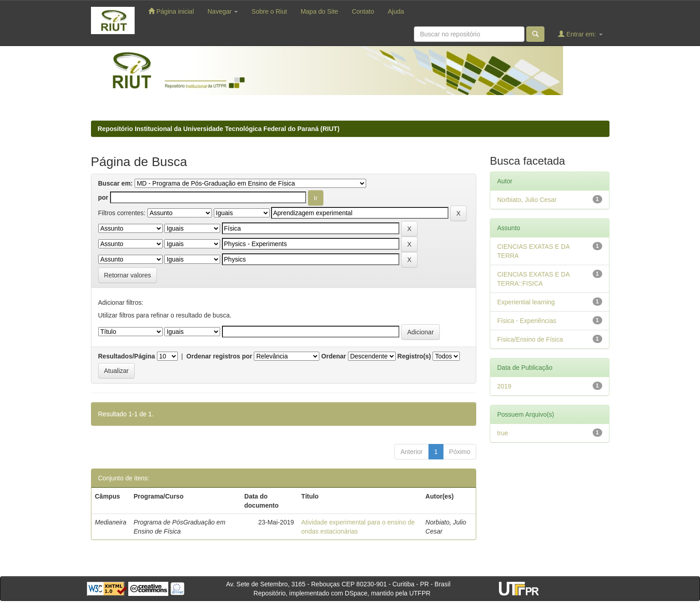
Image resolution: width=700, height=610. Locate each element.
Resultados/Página (126, 356)
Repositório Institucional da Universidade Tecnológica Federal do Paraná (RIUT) (219, 128)
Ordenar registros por (219, 356)
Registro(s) (414, 356)
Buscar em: (115, 183)
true (502, 433)
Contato (363, 11)
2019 (504, 386)
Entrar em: (580, 34)
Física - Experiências (526, 320)
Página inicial (171, 11)
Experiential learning (526, 302)
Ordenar (333, 356)
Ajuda (396, 11)
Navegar (222, 11)
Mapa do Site (319, 11)
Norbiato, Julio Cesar (527, 199)
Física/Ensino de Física (530, 339)
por (103, 197)
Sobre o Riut (269, 11)
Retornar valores (127, 275)
